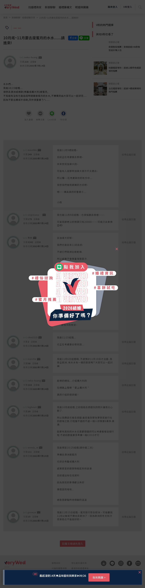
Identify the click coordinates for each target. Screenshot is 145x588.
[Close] (117, 247)
